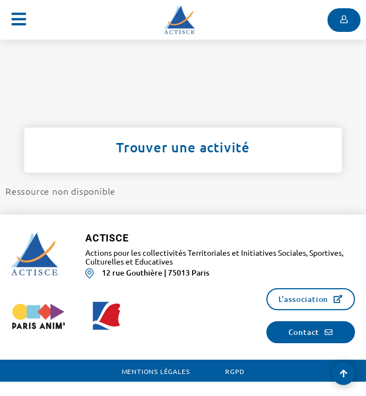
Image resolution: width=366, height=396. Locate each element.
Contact (304, 332)
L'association (303, 299)
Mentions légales (156, 371)
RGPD (234, 371)
